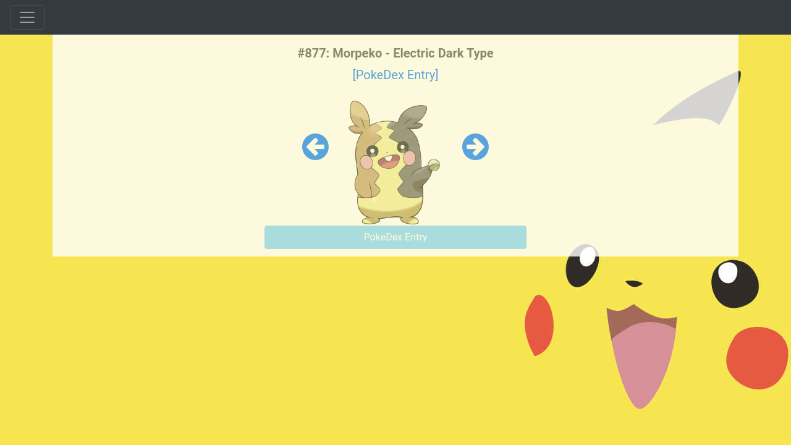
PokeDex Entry (396, 237)
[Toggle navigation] (27, 17)
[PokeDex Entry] (395, 74)
